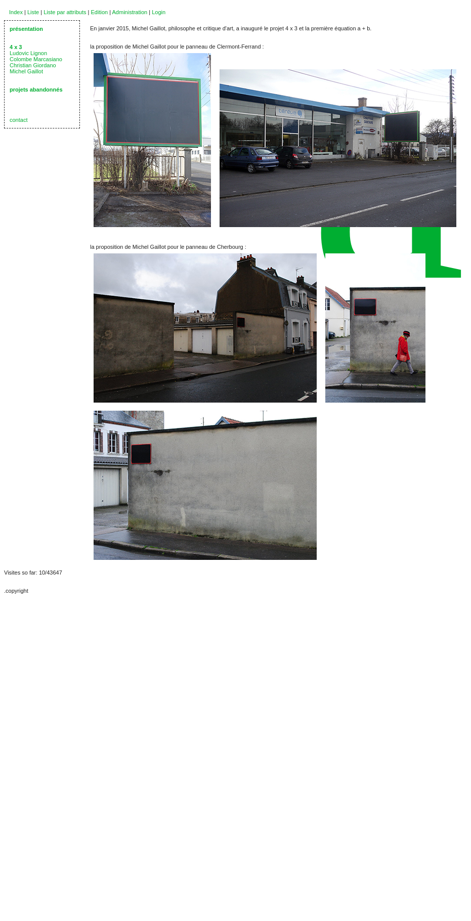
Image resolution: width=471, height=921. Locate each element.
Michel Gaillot (26, 71)
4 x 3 (16, 47)
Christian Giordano (33, 65)
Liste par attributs (65, 12)
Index (16, 12)
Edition (99, 12)
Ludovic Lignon (28, 53)
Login (158, 12)
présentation (26, 29)
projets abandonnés (36, 89)
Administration (130, 12)
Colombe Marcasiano (36, 59)
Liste (33, 12)
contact (18, 120)
